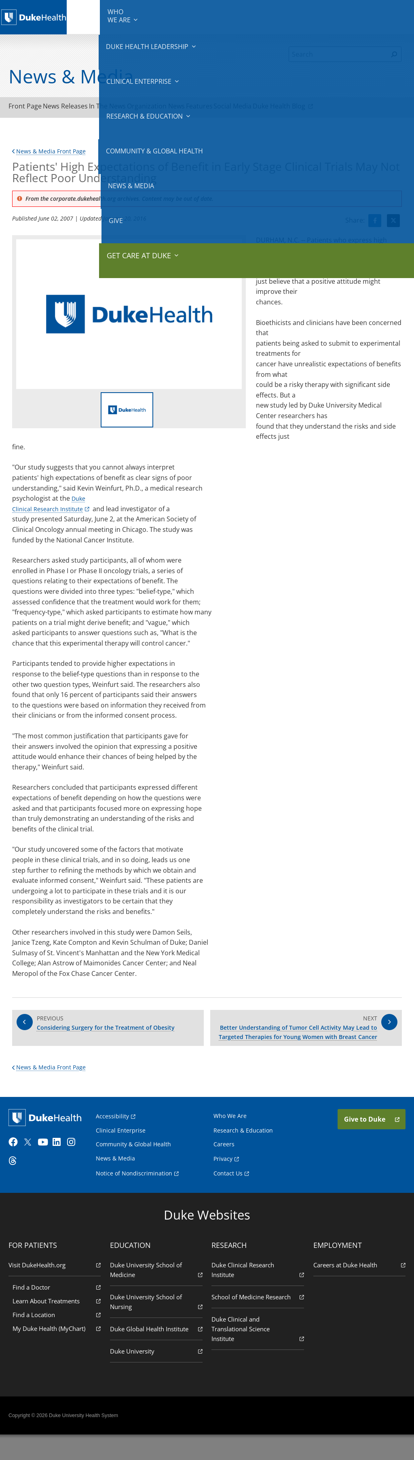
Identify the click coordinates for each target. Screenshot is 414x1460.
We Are (91, 16)
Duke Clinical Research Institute (256, 1295)
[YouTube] (47, 1171)
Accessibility (116, 1141)
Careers (223, 1169)
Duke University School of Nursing (157, 1327)
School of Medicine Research (256, 1327)
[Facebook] (18, 1171)
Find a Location (59, 1339)
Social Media (293, 108)
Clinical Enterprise (181, 16)
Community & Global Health (285, 16)
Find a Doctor (59, 1311)
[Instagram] (77, 1171)
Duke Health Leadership (132, 16)
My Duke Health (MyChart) (59, 1353)
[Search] (338, 54)
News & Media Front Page (53, 154)
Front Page (30, 108)
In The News (134, 108)
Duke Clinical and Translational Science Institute (256, 1363)
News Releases (81, 108)
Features (248, 108)
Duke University (157, 1375)
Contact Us (228, 1198)
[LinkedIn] (62, 1171)
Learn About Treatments (59, 1325)
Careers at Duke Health (356, 1289)
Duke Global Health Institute (157, 1353)
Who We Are (230, 1141)
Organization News (194, 108)
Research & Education (230, 16)
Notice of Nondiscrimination (137, 1198)
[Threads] (18, 1190)
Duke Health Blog (353, 108)
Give (353, 12)
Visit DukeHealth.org (57, 1289)
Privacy (222, 1183)
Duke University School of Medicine (157, 1295)
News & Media (327, 16)
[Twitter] (33, 1171)
